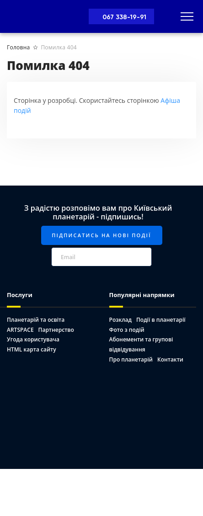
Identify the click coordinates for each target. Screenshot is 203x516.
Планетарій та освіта (35, 320)
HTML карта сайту (31, 349)
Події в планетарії (161, 320)
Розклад (120, 320)
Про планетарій (131, 359)
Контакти (170, 359)
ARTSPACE (20, 330)
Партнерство (56, 330)
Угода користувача (33, 339)
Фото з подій (126, 330)
